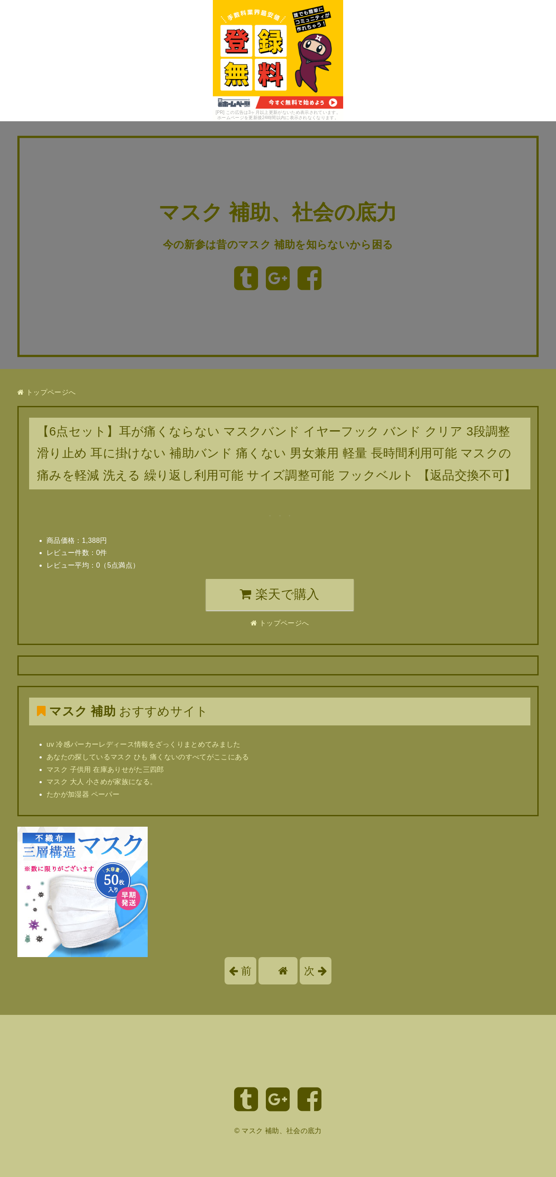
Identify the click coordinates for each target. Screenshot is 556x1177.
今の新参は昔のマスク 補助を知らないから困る (278, 244)
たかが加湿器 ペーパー (82, 794)
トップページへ (46, 392)
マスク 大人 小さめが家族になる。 (101, 781)
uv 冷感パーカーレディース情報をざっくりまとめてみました (143, 744)
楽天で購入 (279, 594)
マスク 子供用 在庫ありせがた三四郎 (105, 769)
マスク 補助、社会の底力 (278, 212)
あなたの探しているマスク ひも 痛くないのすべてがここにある (147, 757)
